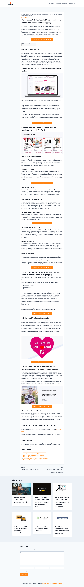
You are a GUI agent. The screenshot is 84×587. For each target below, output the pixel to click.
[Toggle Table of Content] (33, 44)
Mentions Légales (45, 583)
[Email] (42, 568)
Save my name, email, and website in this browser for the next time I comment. (36, 571)
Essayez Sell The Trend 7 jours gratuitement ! (42, 39)
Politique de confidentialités (56, 583)
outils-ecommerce (25, 17)
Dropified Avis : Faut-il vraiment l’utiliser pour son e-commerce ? (41, 528)
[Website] (57, 568)
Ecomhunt (30, 436)
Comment (22, 552)
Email (37, 568)
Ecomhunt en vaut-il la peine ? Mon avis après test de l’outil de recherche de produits (30, 469)
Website (52, 568)
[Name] (27, 568)
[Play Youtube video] (42, 347)
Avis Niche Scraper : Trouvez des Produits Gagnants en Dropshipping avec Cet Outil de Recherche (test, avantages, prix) (53, 470)
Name (21, 568)
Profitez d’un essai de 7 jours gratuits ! (42, 122)
